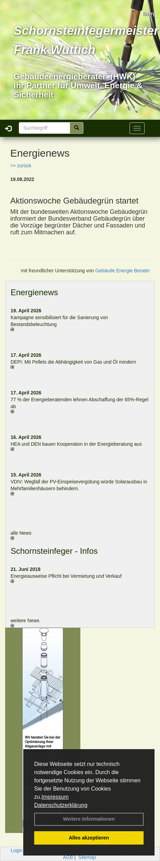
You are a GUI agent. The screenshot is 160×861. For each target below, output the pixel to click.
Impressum (54, 797)
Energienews (34, 292)
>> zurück (20, 165)
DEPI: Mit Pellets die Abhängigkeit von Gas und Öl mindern (77, 362)
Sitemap (87, 857)
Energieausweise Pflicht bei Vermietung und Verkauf (66, 576)
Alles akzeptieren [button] (89, 837)
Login (17, 850)
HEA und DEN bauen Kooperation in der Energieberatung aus (76, 444)
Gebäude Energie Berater (122, 270)
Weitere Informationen (89, 819)
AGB (68, 857)
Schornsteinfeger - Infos (54, 551)
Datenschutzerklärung (61, 805)
